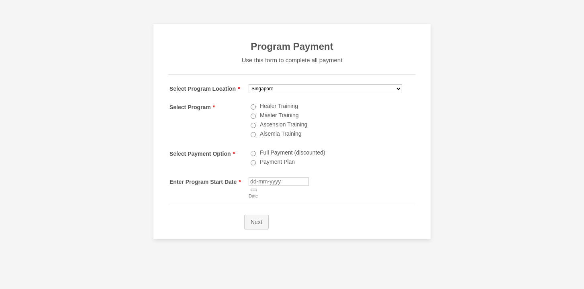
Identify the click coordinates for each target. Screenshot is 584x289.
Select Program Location (204, 88)
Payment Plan (277, 162)
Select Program (192, 107)
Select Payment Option (202, 154)
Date (253, 195)
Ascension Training (283, 124)
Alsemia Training (281, 133)
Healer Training (279, 106)
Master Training (279, 115)
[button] (254, 190)
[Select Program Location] (325, 88)
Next (256, 222)
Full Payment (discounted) (292, 152)
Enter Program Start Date (205, 182)
